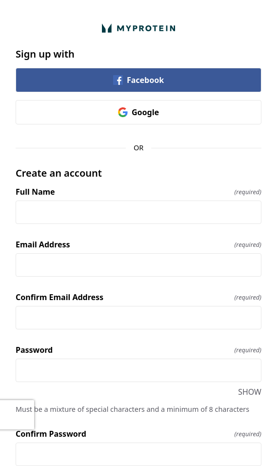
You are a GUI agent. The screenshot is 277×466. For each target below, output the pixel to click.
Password (138, 350)
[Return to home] (138, 28)
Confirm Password (138, 434)
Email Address (138, 244)
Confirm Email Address (138, 297)
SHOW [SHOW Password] (249, 391)
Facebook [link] (138, 80)
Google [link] (138, 112)
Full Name (138, 192)
